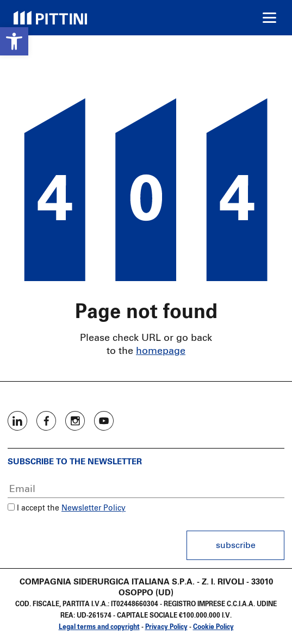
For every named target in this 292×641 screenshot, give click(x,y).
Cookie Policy (213, 627)
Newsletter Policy (93, 508)
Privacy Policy (166, 627)
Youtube (104, 421)
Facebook (46, 421)
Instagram (75, 421)
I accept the (33, 508)
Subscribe (236, 545)
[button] (14, 41)
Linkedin (17, 421)
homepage (160, 351)
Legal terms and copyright (99, 627)
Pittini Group (50, 17)
